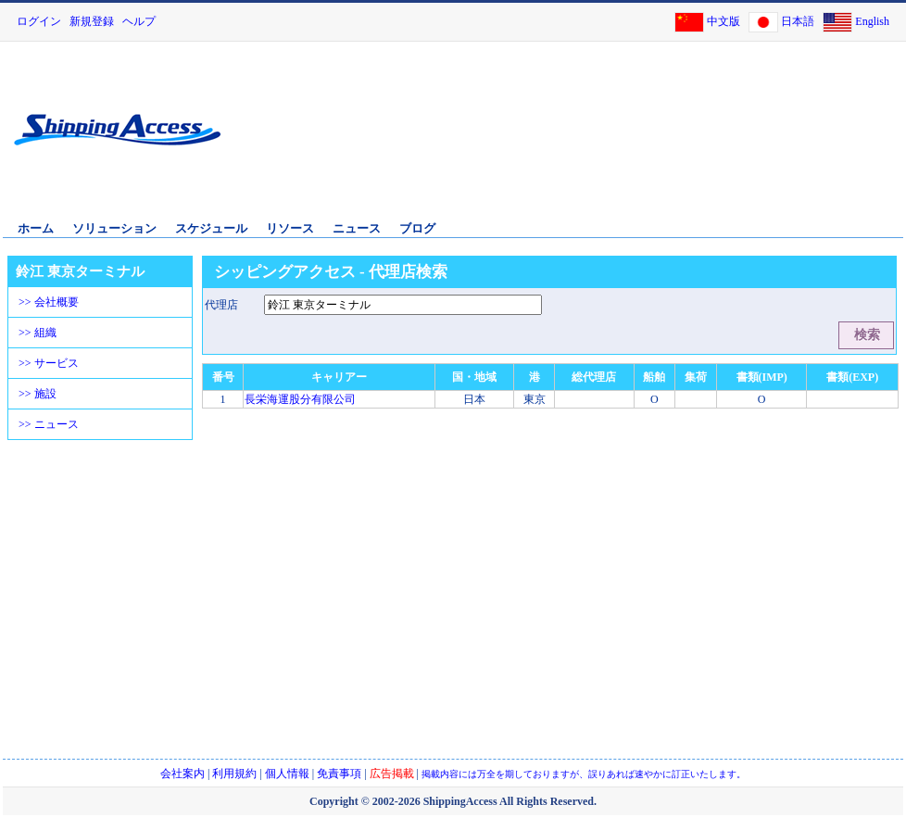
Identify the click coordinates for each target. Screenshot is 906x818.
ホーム (36, 228)
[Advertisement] (731, 141)
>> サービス (49, 363)
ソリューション (114, 228)
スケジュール (211, 228)
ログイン (39, 21)
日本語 (797, 21)
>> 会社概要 (49, 302)
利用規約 (234, 773)
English (872, 21)
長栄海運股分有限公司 (300, 399)
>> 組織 (38, 332)
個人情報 (287, 773)
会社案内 (182, 773)
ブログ (417, 228)
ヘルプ (139, 21)
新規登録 (91, 21)
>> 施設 (38, 393)
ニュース (357, 228)
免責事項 (339, 773)
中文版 (723, 21)
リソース (290, 228)
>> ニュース (49, 424)
